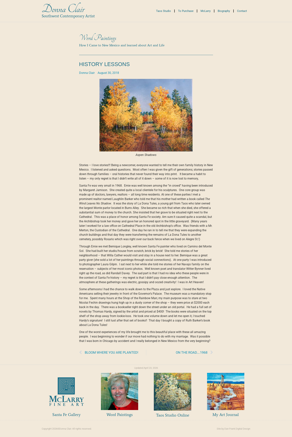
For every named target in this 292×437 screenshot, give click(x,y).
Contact (242, 11)
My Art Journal (225, 414)
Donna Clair (63, 9)
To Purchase (185, 11)
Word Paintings (97, 38)
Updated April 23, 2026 (146, 367)
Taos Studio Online (172, 415)
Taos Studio (163, 11)
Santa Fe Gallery (66, 414)
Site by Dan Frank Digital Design (233, 428)
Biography (224, 11)
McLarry (206, 11)
